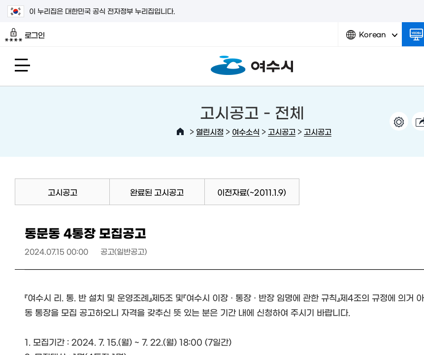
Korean (371, 38)
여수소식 (246, 131)
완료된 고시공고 (157, 192)
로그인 (25, 35)
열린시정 (210, 131)
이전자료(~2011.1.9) (251, 192)
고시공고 (281, 131)
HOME (180, 131)
